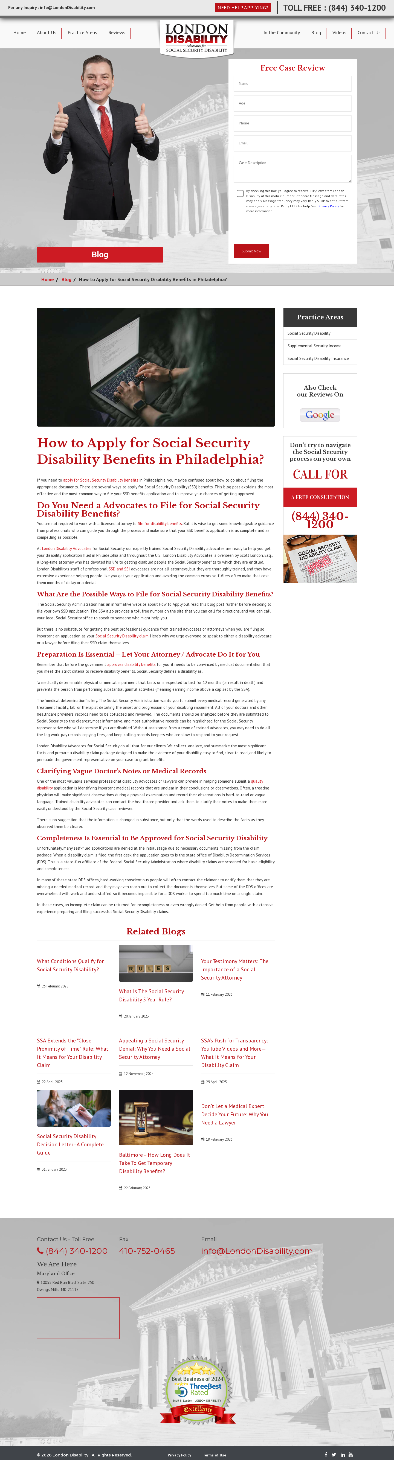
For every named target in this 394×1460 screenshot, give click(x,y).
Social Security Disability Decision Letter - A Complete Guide (70, 1144)
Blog (316, 32)
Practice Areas (82, 32)
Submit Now (251, 251)
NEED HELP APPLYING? (243, 7)
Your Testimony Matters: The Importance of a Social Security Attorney (234, 969)
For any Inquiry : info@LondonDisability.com (51, 7)
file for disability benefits (160, 523)
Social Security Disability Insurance (318, 358)
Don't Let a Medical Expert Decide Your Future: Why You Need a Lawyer (234, 1114)
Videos (339, 32)
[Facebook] (326, 1455)
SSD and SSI (119, 569)
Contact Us (369, 32)
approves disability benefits (131, 664)
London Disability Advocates (66, 548)
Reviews (116, 32)
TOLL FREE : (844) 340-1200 (334, 7)
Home (19, 32)
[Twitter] (334, 1455)
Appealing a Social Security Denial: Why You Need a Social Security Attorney (154, 1048)
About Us (46, 32)
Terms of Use (214, 1455)
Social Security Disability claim (122, 636)
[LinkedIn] (343, 1455)
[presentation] (275, 229)
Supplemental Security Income (314, 345)
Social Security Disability (309, 333)
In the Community (281, 32)
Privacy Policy (328, 206)
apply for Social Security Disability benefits (100, 480)
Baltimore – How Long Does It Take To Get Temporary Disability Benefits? (154, 1163)
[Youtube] (349, 1455)
